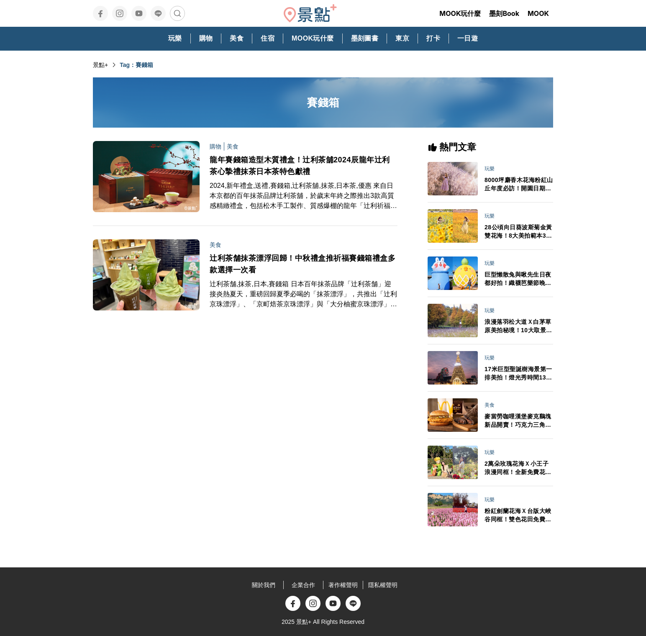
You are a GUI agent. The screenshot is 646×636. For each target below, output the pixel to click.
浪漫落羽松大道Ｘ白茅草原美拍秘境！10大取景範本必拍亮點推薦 (518, 326)
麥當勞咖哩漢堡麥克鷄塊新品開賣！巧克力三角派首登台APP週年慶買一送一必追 (518, 421)
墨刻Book (504, 13)
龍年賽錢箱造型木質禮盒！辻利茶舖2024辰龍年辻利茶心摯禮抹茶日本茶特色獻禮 (300, 166)
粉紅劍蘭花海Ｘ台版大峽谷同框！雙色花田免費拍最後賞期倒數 (517, 515)
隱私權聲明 (382, 585)
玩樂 (489, 169)
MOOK (538, 13)
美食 (232, 146)
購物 (215, 146)
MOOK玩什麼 (460, 13)
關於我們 (263, 585)
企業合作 (303, 585)
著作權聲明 (343, 585)
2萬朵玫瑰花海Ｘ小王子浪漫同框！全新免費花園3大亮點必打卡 (517, 468)
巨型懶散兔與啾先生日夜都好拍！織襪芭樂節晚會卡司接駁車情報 (517, 279)
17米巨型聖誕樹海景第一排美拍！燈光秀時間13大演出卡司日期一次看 (518, 374)
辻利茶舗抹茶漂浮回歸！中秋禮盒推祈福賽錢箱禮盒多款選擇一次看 (302, 264)
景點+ (100, 65)
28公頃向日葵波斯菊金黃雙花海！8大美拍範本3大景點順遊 (518, 232)
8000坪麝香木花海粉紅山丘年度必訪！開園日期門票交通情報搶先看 (518, 184)
